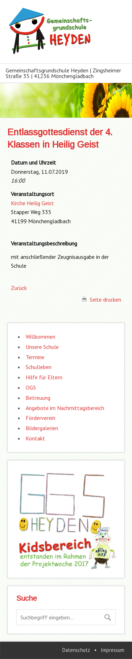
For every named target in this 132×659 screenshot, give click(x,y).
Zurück (19, 287)
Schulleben (38, 366)
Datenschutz (76, 650)
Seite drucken (101, 299)
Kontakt (35, 438)
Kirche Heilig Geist (32, 203)
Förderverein (40, 417)
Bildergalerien (42, 428)
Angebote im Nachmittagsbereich (65, 407)
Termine (35, 357)
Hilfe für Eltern (44, 377)
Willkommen (40, 336)
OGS (31, 387)
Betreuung (38, 397)
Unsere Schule (42, 346)
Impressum (112, 650)
